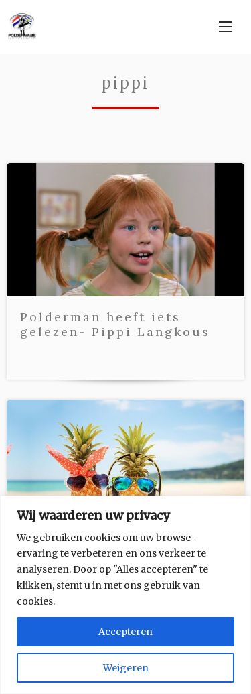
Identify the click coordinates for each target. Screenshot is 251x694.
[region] (125, 595)
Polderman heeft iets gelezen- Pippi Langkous (115, 324)
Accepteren (125, 632)
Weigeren (126, 668)
